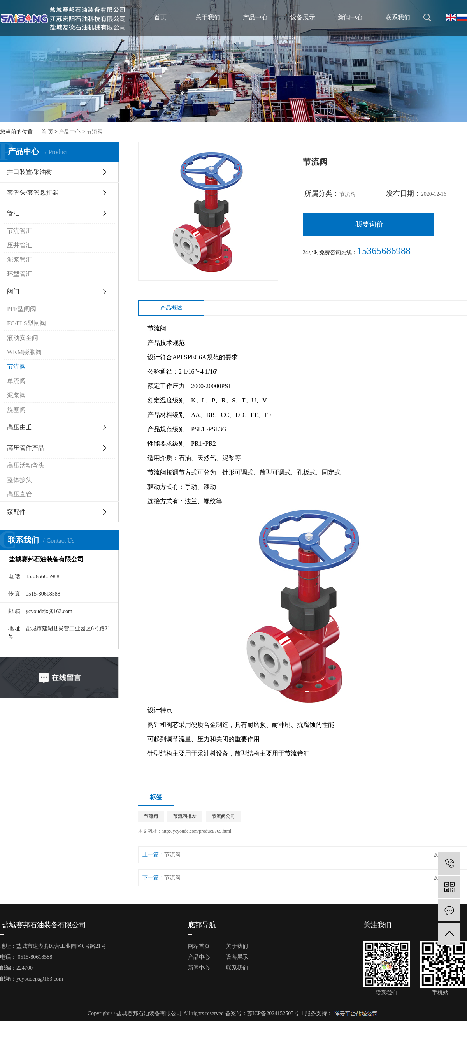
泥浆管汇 (19, 259)
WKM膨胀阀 (24, 352)
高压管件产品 (25, 448)
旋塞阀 (16, 409)
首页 (160, 17)
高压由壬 (19, 427)
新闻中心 (350, 17)
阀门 (13, 291)
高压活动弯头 (25, 465)
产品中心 (255, 17)
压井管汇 (19, 245)
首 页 (47, 132)
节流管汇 (19, 230)
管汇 (13, 213)
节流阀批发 (185, 816)
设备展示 (302, 17)
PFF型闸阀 (21, 309)
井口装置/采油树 (29, 172)
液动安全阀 (22, 337)
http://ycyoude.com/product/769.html (196, 831)
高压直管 (19, 494)
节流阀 (94, 132)
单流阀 (16, 381)
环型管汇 (19, 274)
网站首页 (199, 946)
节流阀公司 (223, 816)
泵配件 (16, 511)
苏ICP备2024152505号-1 (275, 1013)
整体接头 (19, 479)
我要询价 (369, 224)
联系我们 (397, 17)
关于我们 (207, 17)
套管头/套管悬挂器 (32, 192)
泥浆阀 (16, 395)
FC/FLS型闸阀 (26, 323)
